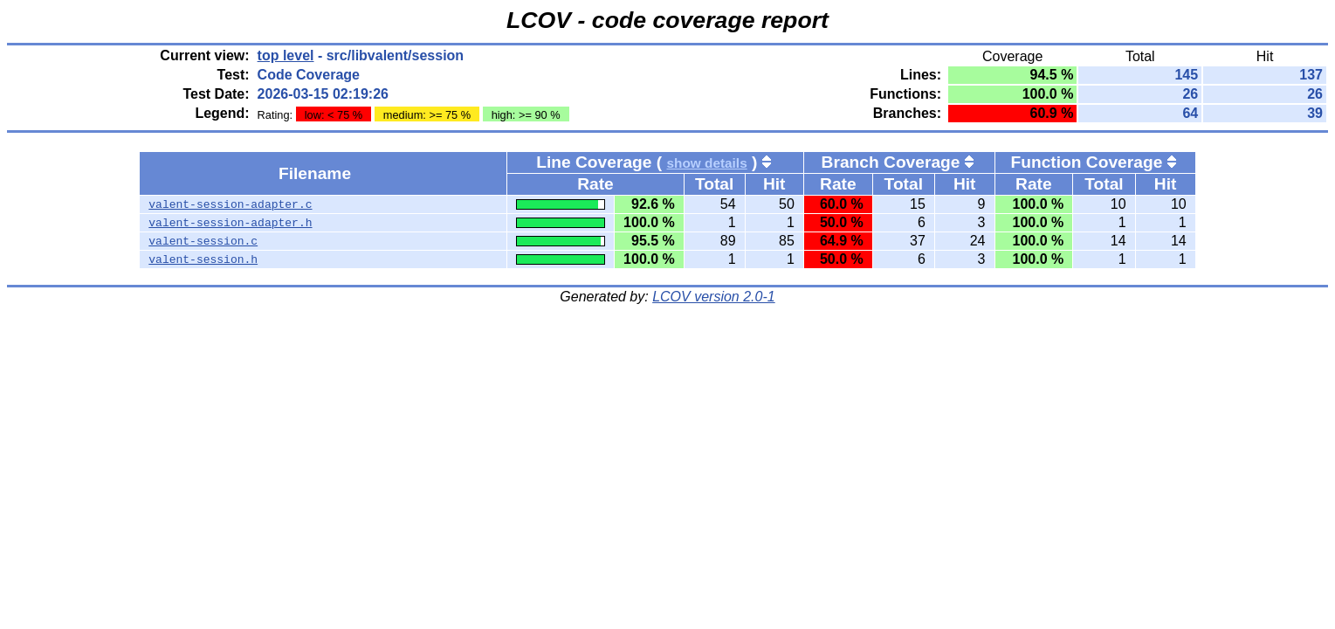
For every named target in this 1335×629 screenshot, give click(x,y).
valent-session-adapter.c (230, 204)
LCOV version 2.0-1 (713, 296)
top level (286, 55)
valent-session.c (203, 241)
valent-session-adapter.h (230, 223)
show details (707, 163)
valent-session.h (203, 259)
